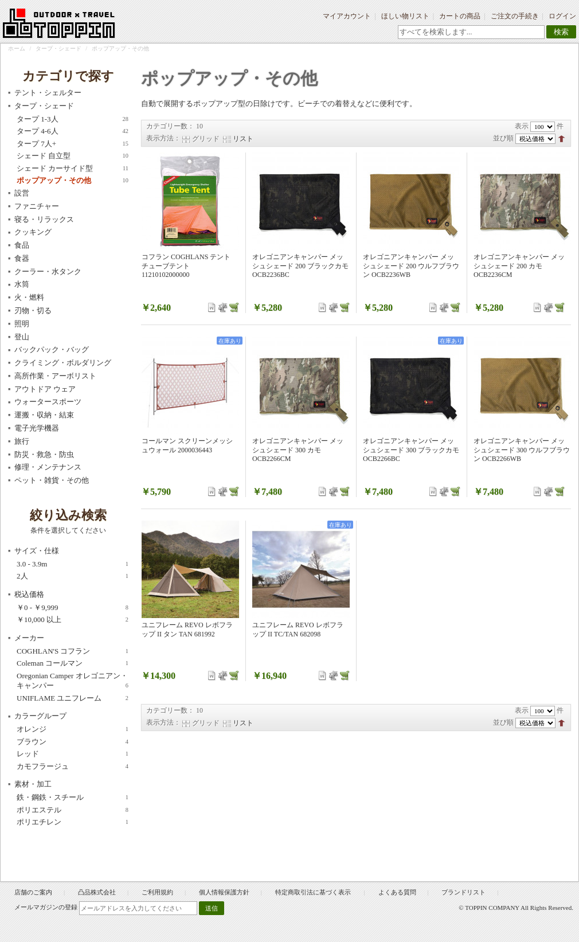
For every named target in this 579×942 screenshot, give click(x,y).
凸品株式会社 (97, 892)
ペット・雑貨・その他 (51, 480)
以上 (72, 620)
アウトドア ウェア (45, 389)
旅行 (21, 441)
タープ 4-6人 (72, 131)
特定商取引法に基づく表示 (314, 892)
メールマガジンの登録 (45, 907)
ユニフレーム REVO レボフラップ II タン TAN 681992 (187, 629)
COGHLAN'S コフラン (72, 651)
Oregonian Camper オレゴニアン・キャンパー (72, 681)
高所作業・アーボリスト (55, 376)
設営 (21, 193)
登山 (21, 337)
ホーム (16, 48)
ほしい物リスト (405, 16)
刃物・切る (33, 310)
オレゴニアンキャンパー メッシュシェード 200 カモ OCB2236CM (519, 266)
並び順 (503, 138)
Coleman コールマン (72, 663)
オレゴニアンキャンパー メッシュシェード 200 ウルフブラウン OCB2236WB (411, 266)
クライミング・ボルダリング (62, 362)
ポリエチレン (72, 822)
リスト (243, 139)
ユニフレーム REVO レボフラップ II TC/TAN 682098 (297, 629)
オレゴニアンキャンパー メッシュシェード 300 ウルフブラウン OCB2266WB (522, 450)
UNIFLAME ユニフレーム (72, 698)
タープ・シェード (58, 48)
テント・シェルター (47, 92)
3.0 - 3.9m (72, 564)
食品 (21, 245)
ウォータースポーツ (47, 401)
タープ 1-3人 (72, 119)
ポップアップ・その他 (72, 180)
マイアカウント (347, 16)
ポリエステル (72, 810)
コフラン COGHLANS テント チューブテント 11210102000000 (186, 266)
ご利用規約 (157, 892)
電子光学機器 (36, 428)
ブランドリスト (463, 892)
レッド (72, 754)
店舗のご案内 (33, 892)
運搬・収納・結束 (44, 415)
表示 (522, 126)
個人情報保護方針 (224, 892)
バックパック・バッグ (51, 349)
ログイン (562, 16)
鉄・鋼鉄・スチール (72, 797)
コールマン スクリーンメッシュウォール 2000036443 (187, 445)
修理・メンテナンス (47, 467)
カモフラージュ (72, 766)
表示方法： (163, 138)
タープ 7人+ (72, 144)
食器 (21, 258)
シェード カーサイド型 (72, 168)
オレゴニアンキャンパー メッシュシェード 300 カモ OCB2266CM (297, 450)
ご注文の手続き (515, 16)
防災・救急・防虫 (44, 454)
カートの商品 (459, 16)
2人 (72, 576)
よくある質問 (397, 892)
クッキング (33, 232)
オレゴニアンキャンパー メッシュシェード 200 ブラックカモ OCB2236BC (300, 266)
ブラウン (72, 742)
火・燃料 (29, 297)
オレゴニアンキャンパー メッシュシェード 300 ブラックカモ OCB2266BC (411, 450)
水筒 (21, 284)
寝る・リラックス (44, 219)
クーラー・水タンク (47, 271)
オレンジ (72, 729)
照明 (21, 323)
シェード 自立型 (72, 156)
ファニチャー (36, 206)
